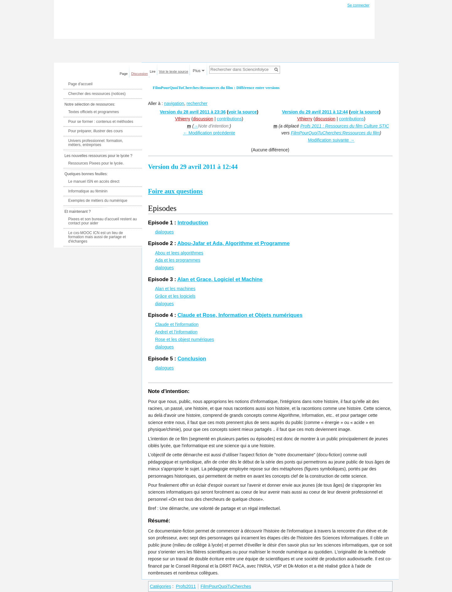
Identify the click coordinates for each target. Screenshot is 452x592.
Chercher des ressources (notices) (97, 94)
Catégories (160, 586)
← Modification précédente (209, 132)
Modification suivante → (331, 140)
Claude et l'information (177, 324)
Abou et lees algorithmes (179, 252)
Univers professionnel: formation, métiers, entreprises (95, 143)
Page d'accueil (80, 84)
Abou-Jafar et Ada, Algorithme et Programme (233, 243)
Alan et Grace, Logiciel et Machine (219, 279)
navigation (174, 103)
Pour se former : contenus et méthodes (100, 121)
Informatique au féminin (87, 191)
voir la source (242, 111)
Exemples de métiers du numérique (97, 200)
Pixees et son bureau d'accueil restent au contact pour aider (102, 221)
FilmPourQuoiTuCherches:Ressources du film (335, 132)
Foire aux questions (175, 191)
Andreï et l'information (176, 331)
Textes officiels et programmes (93, 112)
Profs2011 (186, 586)
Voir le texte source (173, 71)
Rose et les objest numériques (184, 339)
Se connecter (358, 5)
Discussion (139, 74)
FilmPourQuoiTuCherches (225, 586)
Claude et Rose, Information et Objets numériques (240, 315)
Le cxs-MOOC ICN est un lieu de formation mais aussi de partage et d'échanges (97, 237)
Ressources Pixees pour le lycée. (96, 163)
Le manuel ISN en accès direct (93, 181)
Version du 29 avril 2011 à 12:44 (315, 111)
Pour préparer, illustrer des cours (95, 131)
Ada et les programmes (177, 260)
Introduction (193, 223)
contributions (229, 118)
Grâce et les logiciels (175, 296)
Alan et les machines (175, 288)
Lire (152, 71)
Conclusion (192, 359)
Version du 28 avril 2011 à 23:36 (193, 111)
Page (124, 74)
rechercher (196, 103)
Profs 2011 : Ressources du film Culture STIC (344, 125)
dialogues (164, 231)
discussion (203, 118)
